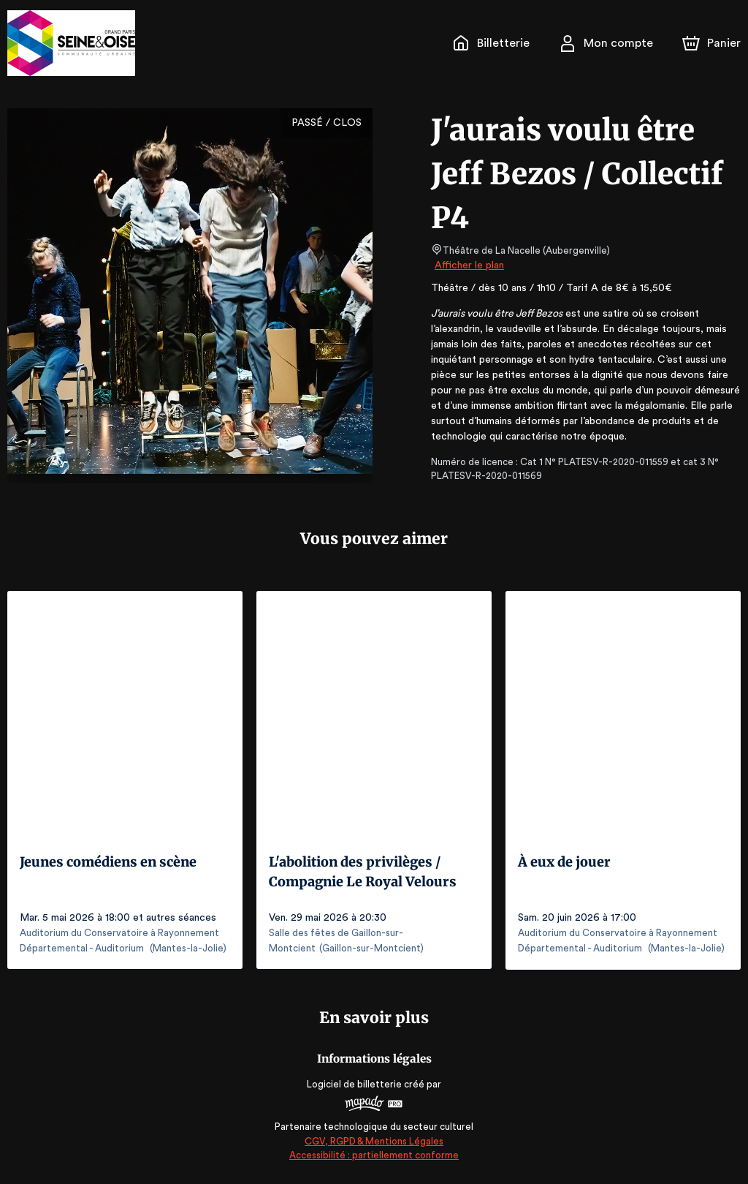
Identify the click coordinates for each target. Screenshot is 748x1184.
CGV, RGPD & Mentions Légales (374, 1140)
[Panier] (711, 43)
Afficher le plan (468, 265)
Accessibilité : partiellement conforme (374, 1155)
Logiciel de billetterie (355, 1083)
